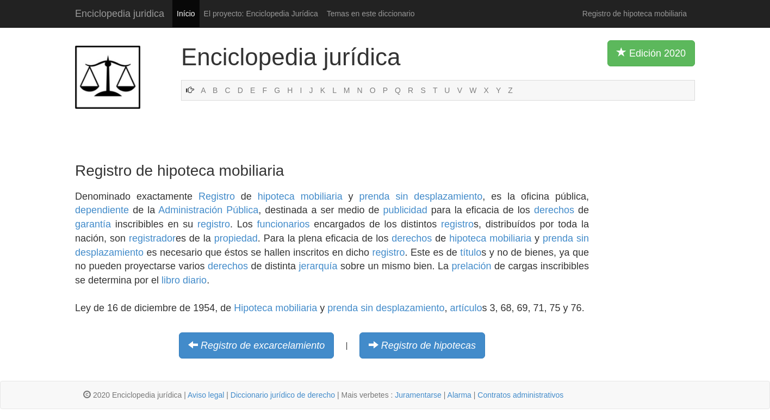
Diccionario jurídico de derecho (283, 395)
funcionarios (283, 224)
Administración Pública (208, 210)
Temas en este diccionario (371, 13)
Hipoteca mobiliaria (275, 307)
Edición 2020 (651, 53)
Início (186, 13)
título (470, 252)
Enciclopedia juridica (119, 13)
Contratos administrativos (520, 395)
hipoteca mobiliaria (300, 196)
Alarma (459, 395)
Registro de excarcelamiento (263, 345)
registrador (152, 238)
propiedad (236, 238)
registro (213, 224)
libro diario (184, 280)
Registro (216, 196)
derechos (554, 210)
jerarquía (318, 266)
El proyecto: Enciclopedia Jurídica (261, 13)
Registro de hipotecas (428, 345)
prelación (471, 266)
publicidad (405, 210)
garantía (93, 224)
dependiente (102, 210)
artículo (466, 307)
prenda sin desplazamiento (420, 196)
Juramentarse (418, 395)
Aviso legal (206, 395)
